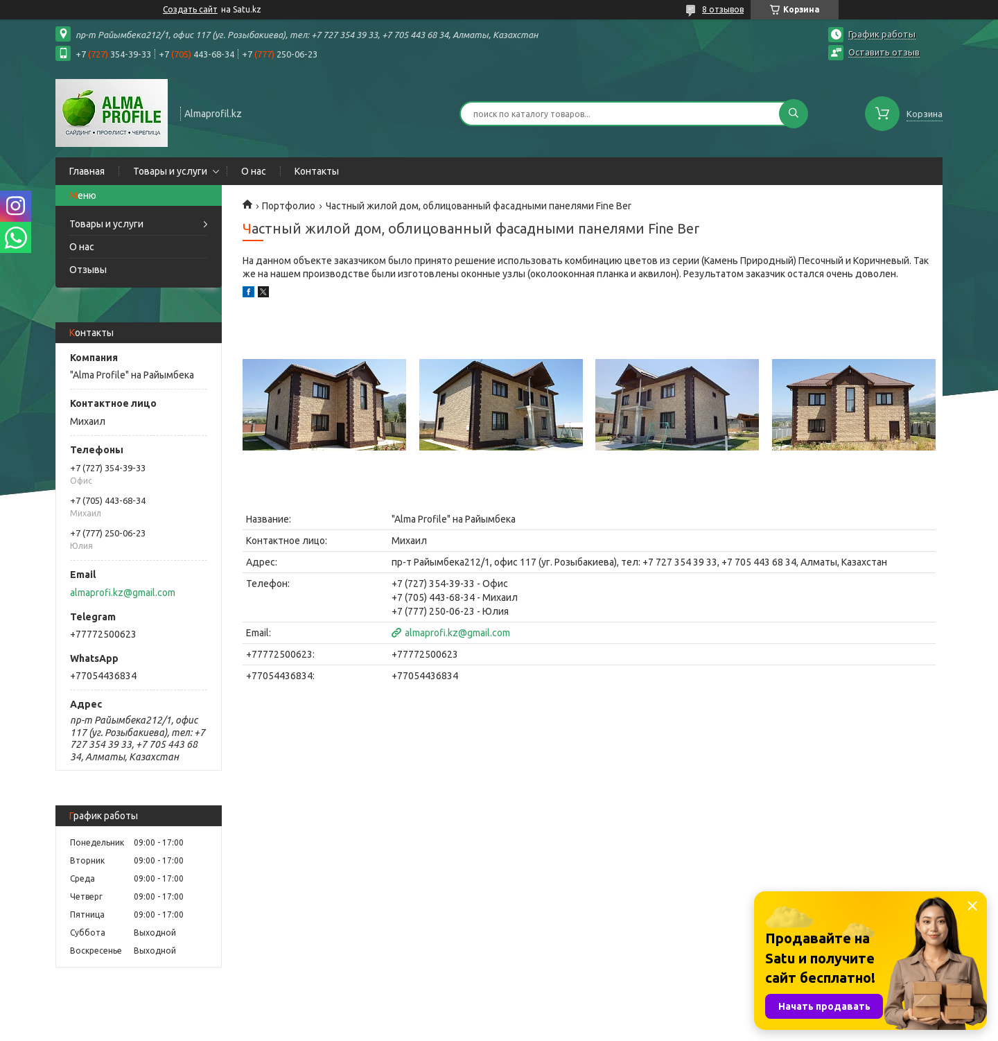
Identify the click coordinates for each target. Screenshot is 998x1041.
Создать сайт (190, 9)
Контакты (317, 171)
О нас (253, 171)
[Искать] (793, 113)
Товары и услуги (170, 171)
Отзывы (88, 269)
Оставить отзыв (884, 52)
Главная (87, 171)
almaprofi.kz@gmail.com (122, 592)
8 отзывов (723, 9)
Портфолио (288, 205)
